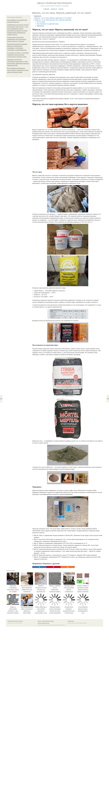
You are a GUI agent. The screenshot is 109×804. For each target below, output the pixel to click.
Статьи (60, 9)
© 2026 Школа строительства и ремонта (15, 659)
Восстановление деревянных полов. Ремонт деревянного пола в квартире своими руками (17, 70)
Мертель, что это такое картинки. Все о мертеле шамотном (53, 20)
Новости (54, 9)
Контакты (39, 659)
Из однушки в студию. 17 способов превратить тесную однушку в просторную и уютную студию (17, 54)
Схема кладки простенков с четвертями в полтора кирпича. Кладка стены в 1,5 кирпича (16, 39)
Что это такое (41, 22)
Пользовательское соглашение (48, 659)
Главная (46, 9)
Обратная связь (71, 659)
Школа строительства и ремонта (54, 3)
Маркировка (40, 26)
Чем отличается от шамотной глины (48, 24)
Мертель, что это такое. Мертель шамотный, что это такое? (53, 18)
